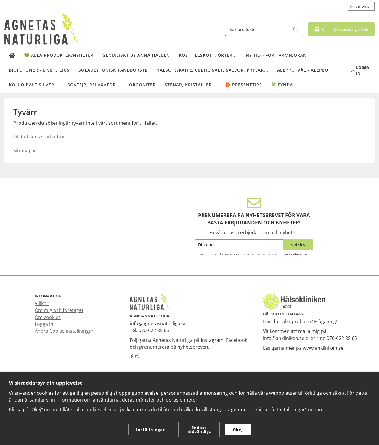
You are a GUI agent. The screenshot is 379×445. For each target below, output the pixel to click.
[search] (295, 28)
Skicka (298, 244)
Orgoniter (142, 84)
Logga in (44, 323)
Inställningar (150, 429)
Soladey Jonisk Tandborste (112, 69)
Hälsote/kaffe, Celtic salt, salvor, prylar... (212, 69)
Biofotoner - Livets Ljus (39, 69)
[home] (12, 54)
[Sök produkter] (256, 28)
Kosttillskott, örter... (208, 54)
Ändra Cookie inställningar (64, 330)
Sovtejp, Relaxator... (94, 84)
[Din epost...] (239, 244)
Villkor (42, 302)
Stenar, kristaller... (190, 84)
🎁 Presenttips (243, 84)
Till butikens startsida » (39, 135)
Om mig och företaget (59, 309)
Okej (238, 429)
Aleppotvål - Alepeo (302, 69)
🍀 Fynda (282, 84)
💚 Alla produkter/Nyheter (59, 54)
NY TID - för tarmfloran (276, 54)
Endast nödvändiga (199, 429)
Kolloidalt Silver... (34, 84)
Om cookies (48, 316)
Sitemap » (24, 149)
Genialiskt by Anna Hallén (136, 54)
